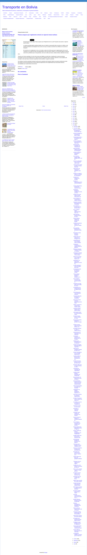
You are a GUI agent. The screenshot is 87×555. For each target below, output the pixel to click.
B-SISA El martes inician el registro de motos (77, 317)
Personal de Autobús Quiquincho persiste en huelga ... (77, 321)
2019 (74, 114)
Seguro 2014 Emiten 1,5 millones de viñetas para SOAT (77, 527)
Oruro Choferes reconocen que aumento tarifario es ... (77, 280)
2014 (74, 123)
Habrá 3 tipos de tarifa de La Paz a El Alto (77, 481)
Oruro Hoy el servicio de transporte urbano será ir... (77, 395)
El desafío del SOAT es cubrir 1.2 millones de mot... (77, 329)
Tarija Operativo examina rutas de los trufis (77, 215)
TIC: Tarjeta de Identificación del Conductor (55, 16)
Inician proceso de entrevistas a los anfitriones (77, 333)
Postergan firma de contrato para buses (77, 477)
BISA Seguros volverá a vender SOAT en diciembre (77, 488)
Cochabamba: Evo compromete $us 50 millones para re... (77, 289)
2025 (74, 104)
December (76, 126)
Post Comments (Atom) (46, 110)
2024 (74, 106)
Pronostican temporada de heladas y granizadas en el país (80, 44)
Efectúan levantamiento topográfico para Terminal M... (77, 505)
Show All (83, 97)
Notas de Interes (56, 14)
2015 (74, 121)
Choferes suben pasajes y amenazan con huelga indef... (76, 374)
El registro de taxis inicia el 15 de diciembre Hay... (77, 473)
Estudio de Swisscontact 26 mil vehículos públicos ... (77, 183)
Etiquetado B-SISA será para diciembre (77, 233)
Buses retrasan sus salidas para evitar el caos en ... (77, 378)
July (74, 543)
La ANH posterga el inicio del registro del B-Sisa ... (77, 266)
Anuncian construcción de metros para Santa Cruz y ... (77, 496)
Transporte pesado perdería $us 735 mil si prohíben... (77, 512)
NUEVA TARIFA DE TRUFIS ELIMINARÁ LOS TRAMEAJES (77, 432)
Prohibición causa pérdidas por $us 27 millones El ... (77, 523)
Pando (67, 14)
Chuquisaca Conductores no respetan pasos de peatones (77, 246)
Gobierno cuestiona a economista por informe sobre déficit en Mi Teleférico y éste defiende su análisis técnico (78, 74)
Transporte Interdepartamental (8, 18)
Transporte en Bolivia (19, 7)
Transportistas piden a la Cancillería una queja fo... (77, 138)
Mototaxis (49, 14)
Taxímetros (35, 16)
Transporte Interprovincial (20, 18)
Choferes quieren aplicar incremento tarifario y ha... (77, 325)
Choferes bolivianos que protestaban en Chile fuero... (77, 142)
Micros (39, 14)
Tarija (30, 16)
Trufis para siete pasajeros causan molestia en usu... (77, 445)
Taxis (40, 16)
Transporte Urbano (38, 18)
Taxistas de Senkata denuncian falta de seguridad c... (77, 345)
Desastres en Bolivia (77, 40)
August (75, 542)
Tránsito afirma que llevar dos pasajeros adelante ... (77, 458)
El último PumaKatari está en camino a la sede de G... (77, 399)
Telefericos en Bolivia (77, 70)
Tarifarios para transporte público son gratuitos (77, 342)
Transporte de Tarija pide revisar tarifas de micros (77, 284)
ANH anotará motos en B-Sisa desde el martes (77, 313)
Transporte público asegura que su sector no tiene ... (77, 309)
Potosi (82, 14)
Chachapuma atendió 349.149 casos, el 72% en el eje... (77, 254)
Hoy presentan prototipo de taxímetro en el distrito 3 (76, 441)
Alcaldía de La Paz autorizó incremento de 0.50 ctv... (77, 466)
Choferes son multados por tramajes (76, 178)
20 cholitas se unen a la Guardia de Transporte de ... (77, 403)
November (76, 128)
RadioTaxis (5, 16)
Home (43, 106)
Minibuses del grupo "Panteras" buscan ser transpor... (77, 250)
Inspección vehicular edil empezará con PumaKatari (77, 203)
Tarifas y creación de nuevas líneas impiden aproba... (77, 305)
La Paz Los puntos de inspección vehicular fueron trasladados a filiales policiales (8, 115)
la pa (26, 14)
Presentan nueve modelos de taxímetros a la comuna (76, 414)
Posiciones (75, 32)
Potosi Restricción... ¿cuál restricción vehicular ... (77, 293)
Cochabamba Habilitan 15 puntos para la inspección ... (77, 535)
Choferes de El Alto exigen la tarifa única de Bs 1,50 (77, 195)
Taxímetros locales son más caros (77, 406)
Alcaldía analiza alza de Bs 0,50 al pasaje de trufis (77, 436)
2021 (74, 111)
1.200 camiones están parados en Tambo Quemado (77, 165)
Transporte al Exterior (73, 16)
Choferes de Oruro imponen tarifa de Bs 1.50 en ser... (77, 362)
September (76, 540)
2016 (74, 119)
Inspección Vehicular (19, 14)
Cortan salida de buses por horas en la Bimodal (77, 530)
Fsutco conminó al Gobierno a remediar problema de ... (77, 419)
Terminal (44, 16)
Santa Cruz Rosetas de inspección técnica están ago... (77, 130)
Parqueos (71, 14)
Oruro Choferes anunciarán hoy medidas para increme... (76, 424)
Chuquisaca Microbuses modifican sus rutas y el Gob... (77, 191)
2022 (74, 109)
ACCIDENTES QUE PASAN (78, 31)
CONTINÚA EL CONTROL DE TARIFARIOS (76, 369)
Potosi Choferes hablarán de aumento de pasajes (76, 220)
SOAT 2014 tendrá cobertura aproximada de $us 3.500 (77, 301)
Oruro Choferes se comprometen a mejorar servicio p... (77, 199)
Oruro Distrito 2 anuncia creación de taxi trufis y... (77, 207)
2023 (74, 107)
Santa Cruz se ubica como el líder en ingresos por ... (77, 257)
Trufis (44, 18)
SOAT (21, 16)
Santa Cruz (15, 16)
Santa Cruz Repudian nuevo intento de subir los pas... (77, 162)
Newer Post (21, 106)
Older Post (66, 106)
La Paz (30, 14)
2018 (74, 116)
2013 (74, 124)
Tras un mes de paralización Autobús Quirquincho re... (77, 275)
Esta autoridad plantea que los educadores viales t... (77, 230)
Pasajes (77, 14)
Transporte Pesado (29, 18)
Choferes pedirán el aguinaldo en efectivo (77, 153)
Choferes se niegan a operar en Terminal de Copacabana (77, 174)
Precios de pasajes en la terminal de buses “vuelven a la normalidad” (8, 105)
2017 (74, 118)
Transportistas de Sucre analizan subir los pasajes (77, 241)
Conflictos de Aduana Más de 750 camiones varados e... (77, 225)
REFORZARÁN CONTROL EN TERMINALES (76, 145)
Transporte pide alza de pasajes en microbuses (77, 297)
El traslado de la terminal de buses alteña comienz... (77, 519)
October (75, 538)
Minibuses (44, 14)
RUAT (10, 16)
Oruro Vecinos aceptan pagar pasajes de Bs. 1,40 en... (77, 158)
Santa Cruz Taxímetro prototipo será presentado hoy (77, 449)
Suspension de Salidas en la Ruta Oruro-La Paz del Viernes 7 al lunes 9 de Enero (11, 100)
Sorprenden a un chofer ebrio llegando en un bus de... (77, 262)
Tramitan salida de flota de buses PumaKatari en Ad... (77, 358)
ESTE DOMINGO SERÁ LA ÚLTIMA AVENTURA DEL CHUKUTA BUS (77, 382)
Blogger (45, 552)
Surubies (25, 16)
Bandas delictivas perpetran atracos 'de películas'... (77, 500)
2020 (74, 113)
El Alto (4, 14)
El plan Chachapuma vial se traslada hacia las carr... (77, 353)
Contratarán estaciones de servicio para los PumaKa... (77, 338)
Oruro (62, 14)
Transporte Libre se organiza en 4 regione (77, 462)
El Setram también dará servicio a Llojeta (77, 491)
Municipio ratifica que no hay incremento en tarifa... (77, 365)
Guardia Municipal (11, 14)
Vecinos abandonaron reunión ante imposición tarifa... (77, 187)
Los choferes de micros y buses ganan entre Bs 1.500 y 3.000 (8, 140)
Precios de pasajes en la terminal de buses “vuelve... (77, 134)
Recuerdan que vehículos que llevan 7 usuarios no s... (77, 453)
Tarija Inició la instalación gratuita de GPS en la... (77, 349)
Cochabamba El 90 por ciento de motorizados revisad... (77, 271)
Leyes (35, 14)
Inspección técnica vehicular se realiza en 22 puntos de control (8, 75)
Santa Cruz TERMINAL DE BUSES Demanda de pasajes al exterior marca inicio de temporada (9, 89)
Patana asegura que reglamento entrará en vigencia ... (77, 427)
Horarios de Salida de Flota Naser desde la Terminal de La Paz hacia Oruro (11, 84)
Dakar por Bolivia (76, 85)
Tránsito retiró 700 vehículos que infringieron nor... (77, 237)
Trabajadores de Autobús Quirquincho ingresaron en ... (77, 391)
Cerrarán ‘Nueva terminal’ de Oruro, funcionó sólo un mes (11, 64)
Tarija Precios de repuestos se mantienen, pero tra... (77, 170)
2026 (74, 102)
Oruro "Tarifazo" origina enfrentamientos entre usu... (77, 211)
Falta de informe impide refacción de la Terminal (77, 509)
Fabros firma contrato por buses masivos (77, 516)
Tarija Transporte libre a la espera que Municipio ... (77, 386)
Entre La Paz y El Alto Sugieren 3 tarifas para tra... (77, 470)
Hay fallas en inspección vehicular (75, 409)
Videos (49, 18)
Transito (66, 16)
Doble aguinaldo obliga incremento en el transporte (77, 149)
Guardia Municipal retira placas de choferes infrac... (77, 484)
